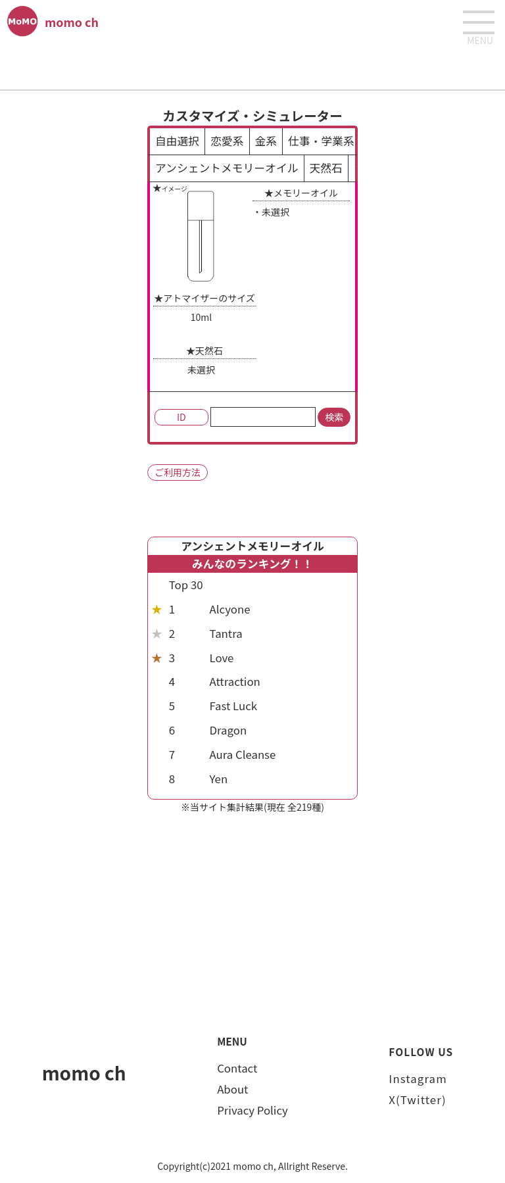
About (232, 1089)
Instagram (417, 1078)
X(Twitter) (417, 1099)
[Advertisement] (252, 66)
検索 (334, 416)
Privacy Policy (252, 1110)
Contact (237, 1068)
